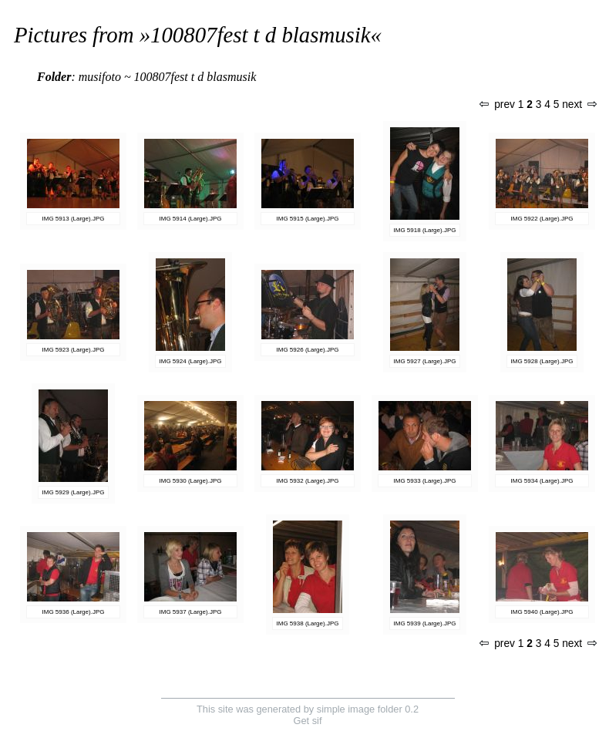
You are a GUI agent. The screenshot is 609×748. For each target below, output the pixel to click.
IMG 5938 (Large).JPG (308, 623)
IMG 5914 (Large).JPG (191, 218)
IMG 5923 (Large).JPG (73, 349)
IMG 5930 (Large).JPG (191, 480)
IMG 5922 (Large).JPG (542, 218)
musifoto (100, 76)
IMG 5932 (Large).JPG (308, 480)
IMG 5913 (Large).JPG (73, 218)
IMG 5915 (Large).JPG (308, 218)
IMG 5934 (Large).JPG (542, 480)
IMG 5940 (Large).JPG (542, 611)
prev (497, 104)
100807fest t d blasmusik (260, 34)
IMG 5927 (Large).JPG (425, 361)
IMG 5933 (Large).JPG (425, 480)
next (579, 104)
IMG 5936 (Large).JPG (73, 611)
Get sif (308, 720)
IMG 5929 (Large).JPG (73, 492)
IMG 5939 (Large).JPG (425, 623)
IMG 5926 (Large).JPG (308, 349)
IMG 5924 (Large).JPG (191, 361)
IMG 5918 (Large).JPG (425, 230)
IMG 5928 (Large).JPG (542, 361)
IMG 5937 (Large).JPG (191, 611)
